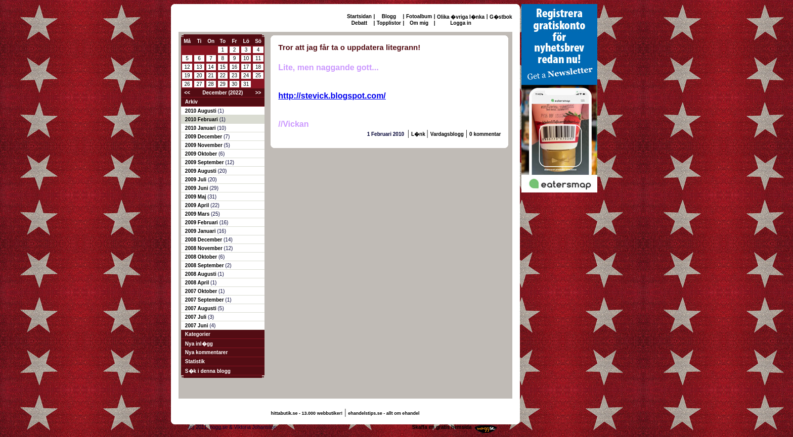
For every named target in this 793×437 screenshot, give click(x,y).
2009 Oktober (201, 154)
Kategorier (197, 334)
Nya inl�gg (199, 344)
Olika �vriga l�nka (460, 17)
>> (258, 92)
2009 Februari (202, 222)
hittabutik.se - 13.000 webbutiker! (307, 413)
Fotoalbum (419, 16)
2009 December (204, 136)
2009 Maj (196, 197)
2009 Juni (197, 188)
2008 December (204, 239)
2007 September (205, 300)
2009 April (197, 205)
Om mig (419, 23)
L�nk (419, 134)
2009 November (204, 145)
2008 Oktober (201, 257)
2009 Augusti (201, 171)
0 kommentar (485, 134)
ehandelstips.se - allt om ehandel (383, 413)
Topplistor (389, 23)
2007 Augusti (201, 308)
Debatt (359, 23)
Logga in (460, 23)
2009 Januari (201, 231)
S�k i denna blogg (208, 371)
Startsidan (359, 16)
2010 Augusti (201, 111)
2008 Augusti (201, 274)
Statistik (195, 361)
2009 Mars (198, 214)
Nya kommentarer (206, 352)
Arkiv (191, 102)
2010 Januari (201, 128)
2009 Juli (196, 179)
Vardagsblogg (447, 134)
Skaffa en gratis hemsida (442, 427)
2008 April (197, 282)
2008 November (204, 248)
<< (187, 92)
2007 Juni (197, 325)
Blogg (389, 16)
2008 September (205, 265)
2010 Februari (202, 119)
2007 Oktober (201, 291)
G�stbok (501, 17)
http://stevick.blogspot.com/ (331, 95)
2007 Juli (196, 317)
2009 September (205, 162)
